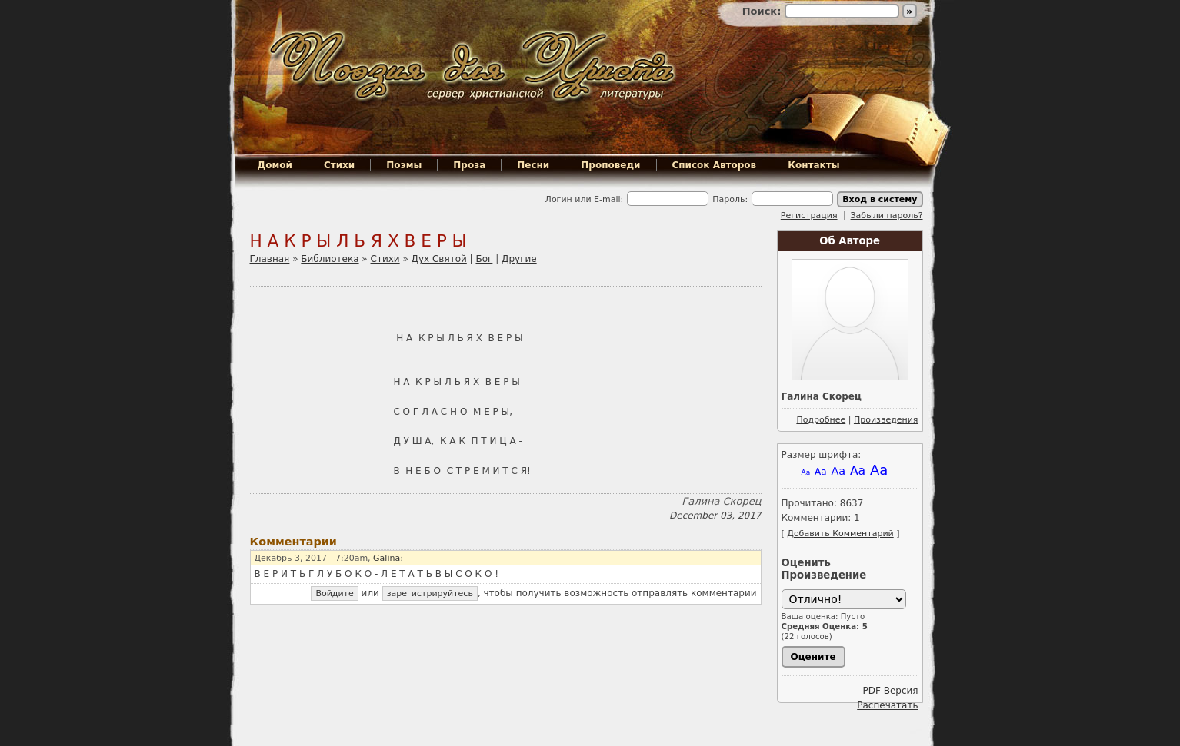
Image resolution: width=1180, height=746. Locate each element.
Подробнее (820, 420)
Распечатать (887, 705)
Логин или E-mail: (584, 199)
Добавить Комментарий (840, 534)
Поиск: (763, 11)
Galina (386, 558)
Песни (533, 165)
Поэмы (404, 165)
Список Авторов (714, 165)
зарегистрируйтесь (430, 593)
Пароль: (730, 199)
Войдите (334, 593)
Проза (469, 165)
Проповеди (610, 165)
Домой (275, 165)
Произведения (886, 420)
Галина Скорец (721, 501)
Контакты (813, 165)
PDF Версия (890, 690)
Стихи (339, 165)
